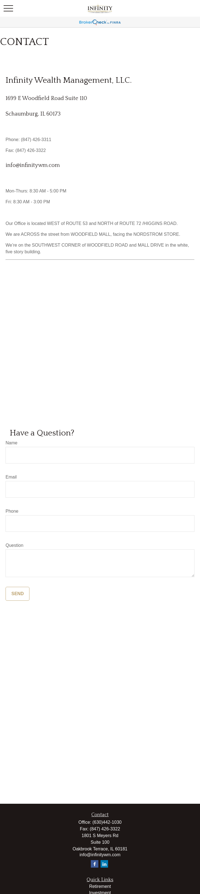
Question (14, 545)
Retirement (100, 886)
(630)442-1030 (107, 822)
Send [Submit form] (17, 593)
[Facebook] (94, 864)
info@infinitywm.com (33, 165)
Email (11, 477)
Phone (12, 511)
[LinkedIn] (104, 864)
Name (12, 442)
